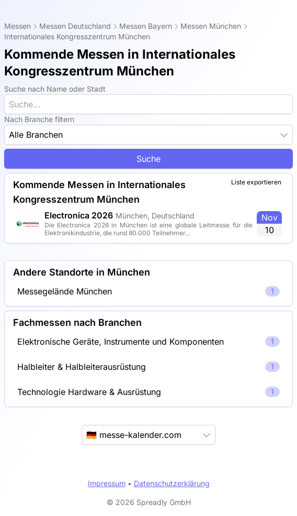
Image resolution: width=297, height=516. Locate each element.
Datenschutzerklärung (172, 483)
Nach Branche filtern (39, 119)
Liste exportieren (256, 182)
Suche (148, 158)
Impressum (106, 483)
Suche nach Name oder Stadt (55, 88)
